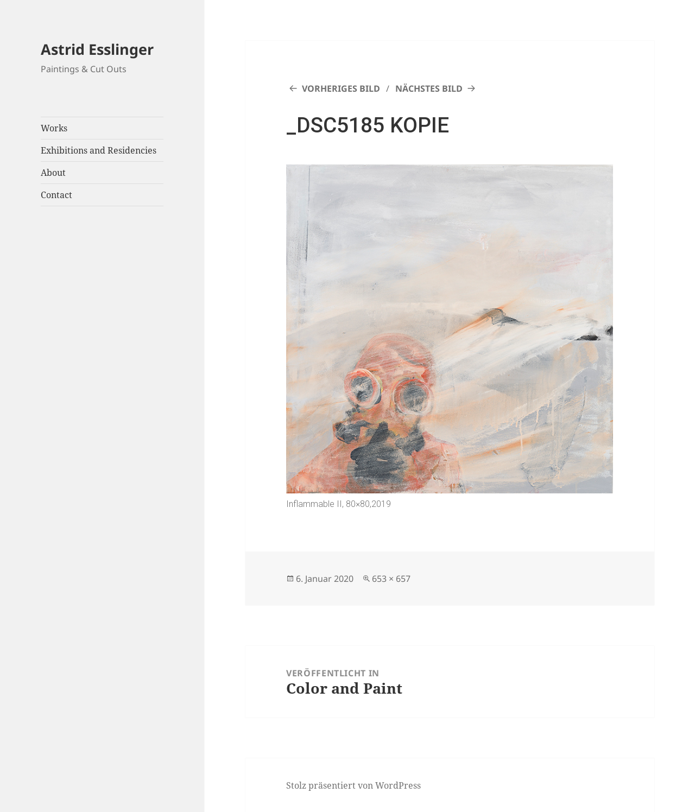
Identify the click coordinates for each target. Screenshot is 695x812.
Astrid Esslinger (97, 49)
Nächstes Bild (429, 88)
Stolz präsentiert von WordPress (353, 785)
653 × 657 (391, 579)
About (53, 173)
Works (54, 128)
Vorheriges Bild (341, 88)
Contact (56, 195)
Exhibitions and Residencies (98, 150)
